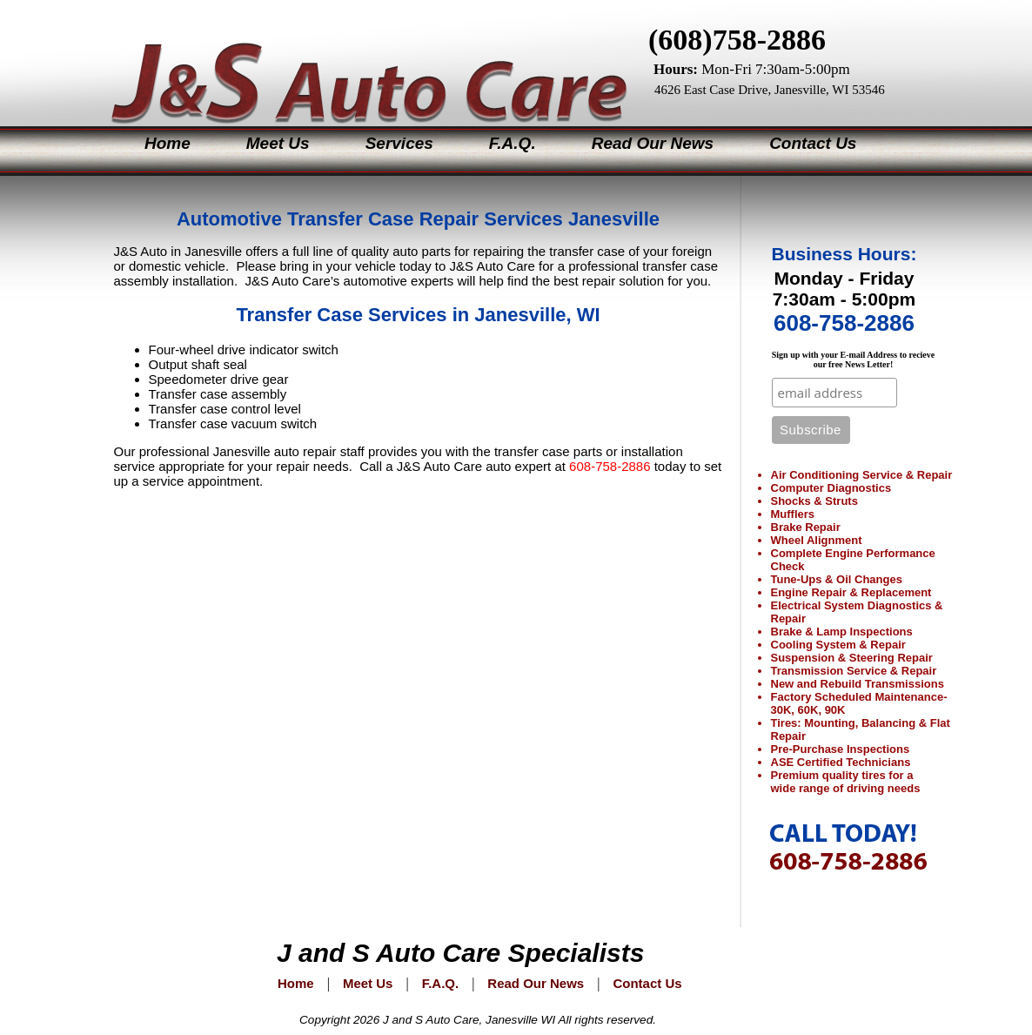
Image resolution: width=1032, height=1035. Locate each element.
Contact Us (812, 143)
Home (167, 143)
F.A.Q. (512, 143)
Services (399, 143)
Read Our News (653, 143)
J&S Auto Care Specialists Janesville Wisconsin (354, 60)
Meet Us (278, 143)
